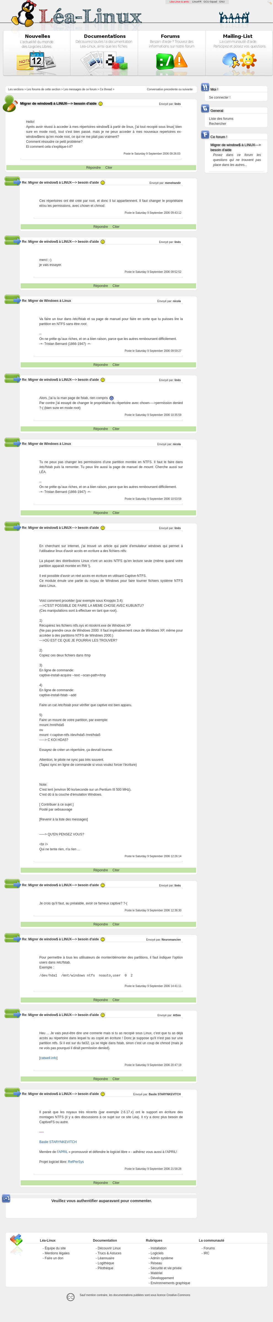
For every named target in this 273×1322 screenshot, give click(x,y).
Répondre (93, 168)
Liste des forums (221, 119)
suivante (187, 89)
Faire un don (54, 1258)
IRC (206, 1253)
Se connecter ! (219, 97)
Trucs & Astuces (109, 1253)
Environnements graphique (170, 1283)
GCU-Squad (210, 1)
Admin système (162, 1258)
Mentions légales (57, 1253)
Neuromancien (171, 939)
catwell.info (48, 1058)
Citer (108, 168)
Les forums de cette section (43, 89)
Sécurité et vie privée (166, 1268)
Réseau (156, 1263)
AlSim (177, 1015)
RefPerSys (76, 1162)
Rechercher (217, 124)
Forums (209, 1248)
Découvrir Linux (109, 1248)
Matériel (156, 1273)
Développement (162, 1278)
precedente (171, 89)
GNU (222, 1)
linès (178, 103)
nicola (177, 301)
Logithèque (106, 1263)
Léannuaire (106, 1258)
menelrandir (173, 182)
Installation (158, 1248)
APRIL (63, 1152)
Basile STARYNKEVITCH (165, 1094)
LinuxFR (197, 1)
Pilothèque (105, 1268)
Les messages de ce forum (80, 89)
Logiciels (157, 1253)
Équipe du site (55, 1248)
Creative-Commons (178, 1295)
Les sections (16, 89)
